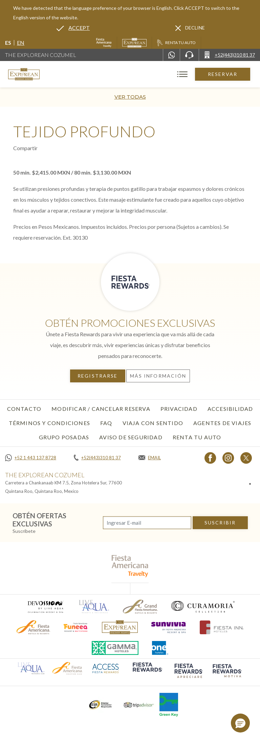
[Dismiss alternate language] (190, 28)
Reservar (222, 74)
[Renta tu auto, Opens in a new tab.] (176, 43)
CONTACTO (24, 408)
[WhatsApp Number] (171, 55)
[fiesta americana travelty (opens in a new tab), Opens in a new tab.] (130, 566)
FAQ (106, 423)
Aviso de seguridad (130, 437)
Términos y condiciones (49, 423)
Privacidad (178, 408)
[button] (240, 723)
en (20, 42)
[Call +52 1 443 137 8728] (30, 457)
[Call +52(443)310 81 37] (229, 55)
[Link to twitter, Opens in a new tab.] (246, 458)
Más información (158, 376)
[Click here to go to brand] (120, 627)
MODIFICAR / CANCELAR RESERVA (100, 408)
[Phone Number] (189, 55)
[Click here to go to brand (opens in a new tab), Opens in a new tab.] (45, 607)
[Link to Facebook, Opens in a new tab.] (210, 458)
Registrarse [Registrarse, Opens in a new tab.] (97, 376)
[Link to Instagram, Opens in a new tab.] (228, 458)
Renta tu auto (197, 437)
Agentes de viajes (222, 423)
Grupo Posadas (64, 437)
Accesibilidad (230, 408)
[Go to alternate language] (73, 27)
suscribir (220, 522)
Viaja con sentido (153, 423)
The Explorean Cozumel (40, 55)
